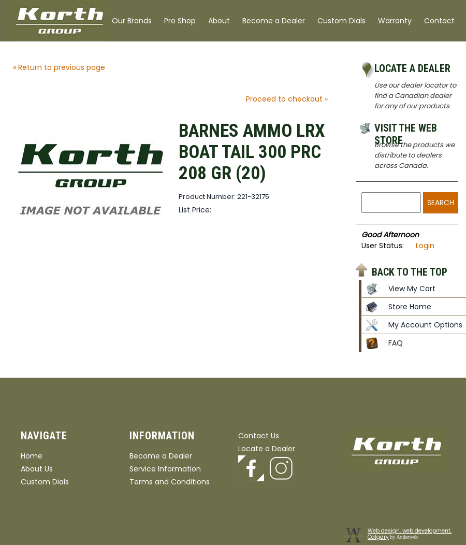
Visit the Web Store (405, 129)
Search (440, 202)
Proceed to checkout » (287, 99)
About (219, 21)
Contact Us (258, 436)
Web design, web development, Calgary (410, 534)
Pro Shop (180, 21)
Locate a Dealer (412, 68)
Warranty (395, 21)
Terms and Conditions (169, 482)
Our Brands (132, 21)
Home (31, 456)
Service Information (165, 469)
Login (425, 245)
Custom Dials (341, 21)
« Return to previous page (59, 67)
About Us (37, 469)
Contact (439, 21)
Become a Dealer (273, 21)
